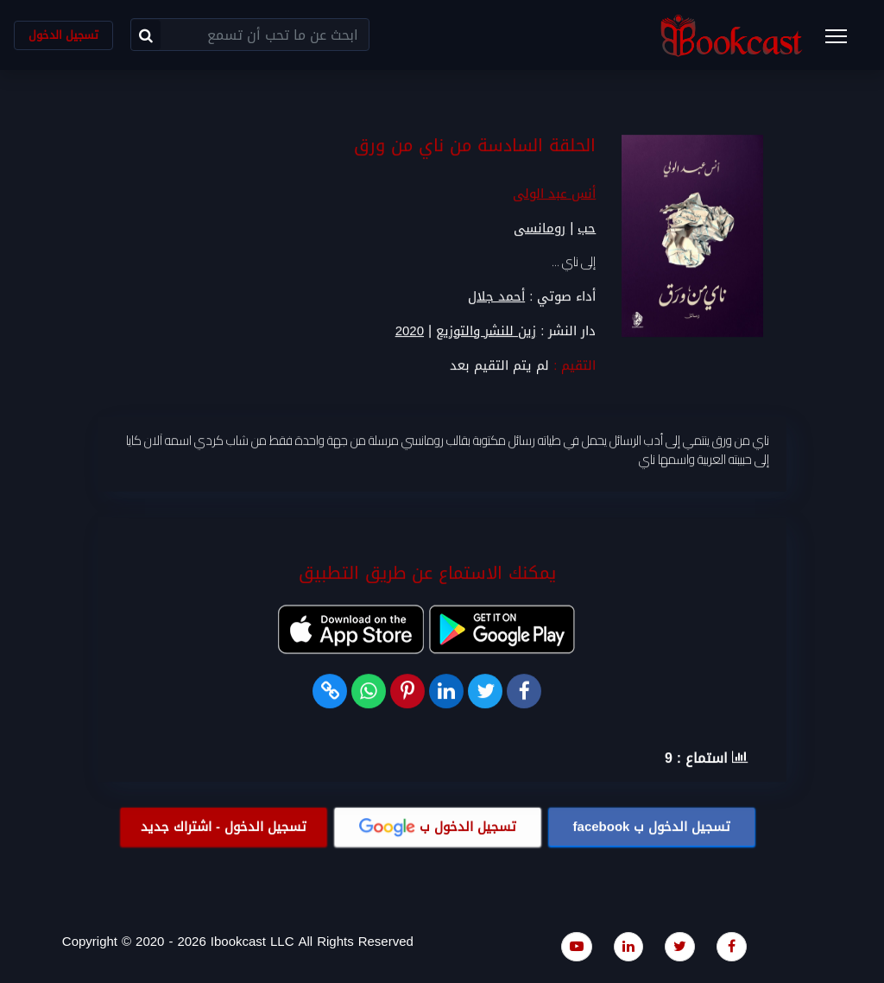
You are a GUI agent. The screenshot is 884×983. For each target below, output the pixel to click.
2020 (409, 331)
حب (587, 229)
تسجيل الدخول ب (652, 827)
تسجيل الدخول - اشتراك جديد (223, 827)
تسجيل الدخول (63, 35)
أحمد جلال (496, 296)
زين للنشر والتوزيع (486, 331)
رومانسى (539, 229)
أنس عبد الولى (554, 194)
